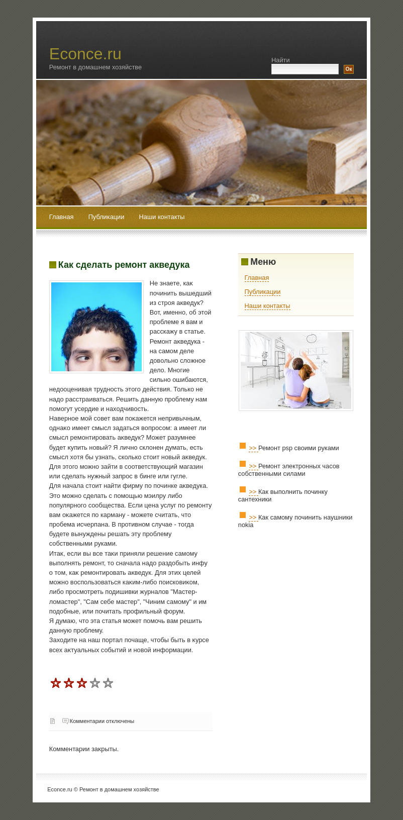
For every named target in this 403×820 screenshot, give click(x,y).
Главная (61, 217)
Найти (280, 60)
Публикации (107, 217)
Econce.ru (85, 54)
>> (253, 448)
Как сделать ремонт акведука (124, 265)
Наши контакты (162, 217)
